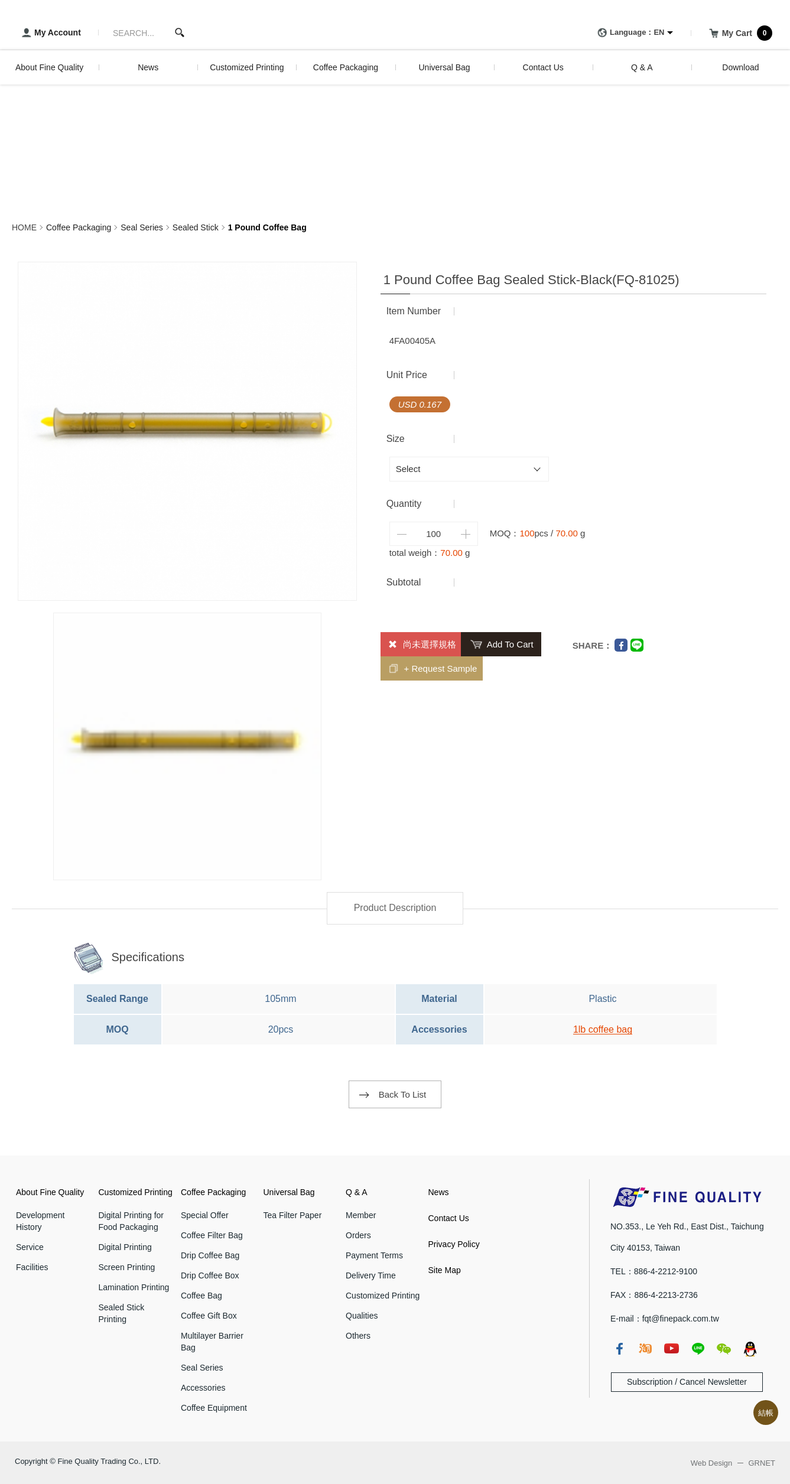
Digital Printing (125, 1247)
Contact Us (448, 1218)
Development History (40, 1221)
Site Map (444, 1270)
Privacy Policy (454, 1244)
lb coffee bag (605, 1029)
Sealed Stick (196, 227)
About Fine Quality (50, 1192)
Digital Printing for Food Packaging (131, 1221)
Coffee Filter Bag (212, 1235)
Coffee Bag (201, 1295)
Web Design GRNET (733, 1463)
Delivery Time (371, 1275)
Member (361, 1215)
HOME (24, 227)
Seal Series (142, 227)
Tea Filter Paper (293, 1215)
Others (358, 1335)
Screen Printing (127, 1267)
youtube (671, 1349)
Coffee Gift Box (209, 1315)
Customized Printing (136, 1192)
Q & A (357, 1192)
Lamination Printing (134, 1287)
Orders (358, 1235)
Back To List (403, 1094)
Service (30, 1247)
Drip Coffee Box (210, 1275)
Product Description (395, 908)
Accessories (203, 1387)
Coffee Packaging (78, 227)
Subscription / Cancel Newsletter (687, 1382)
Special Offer (205, 1215)
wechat (724, 1349)
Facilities (32, 1267)
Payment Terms (374, 1255)
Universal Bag (289, 1192)
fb (619, 1349)
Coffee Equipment (214, 1408)
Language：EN (628, 33)
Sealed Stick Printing (122, 1313)
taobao (645, 1349)
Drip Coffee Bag (210, 1255)
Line (636, 645)
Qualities (362, 1315)
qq (750, 1349)
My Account (49, 33)
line (698, 1349)
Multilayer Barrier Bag (212, 1341)
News (438, 1192)
